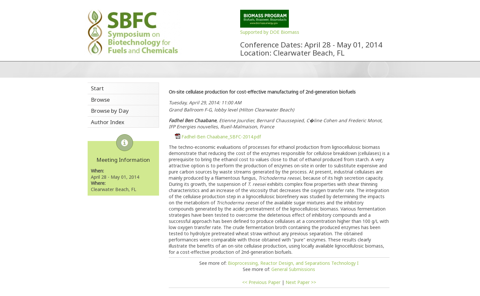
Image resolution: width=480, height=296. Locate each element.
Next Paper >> (301, 282)
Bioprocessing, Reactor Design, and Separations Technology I (293, 263)
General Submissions (293, 269)
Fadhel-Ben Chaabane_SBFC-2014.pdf (221, 137)
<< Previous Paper (261, 282)
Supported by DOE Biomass (269, 32)
